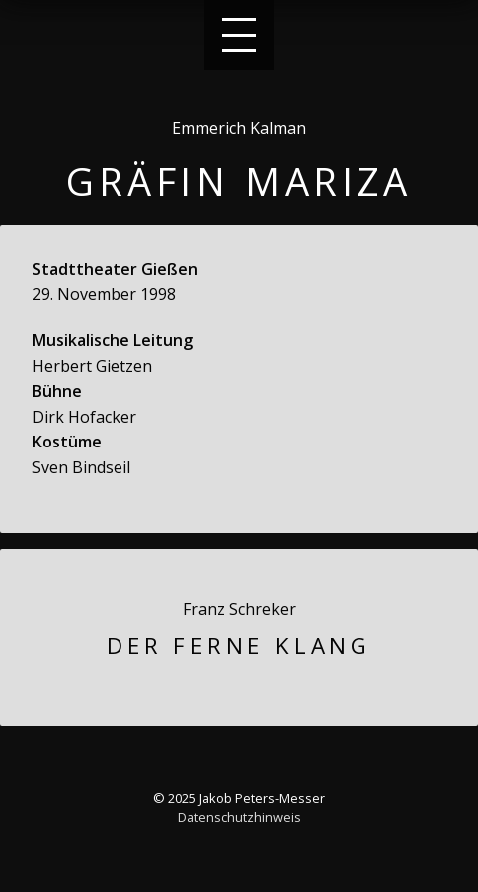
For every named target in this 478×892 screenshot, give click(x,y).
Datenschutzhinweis (239, 817)
